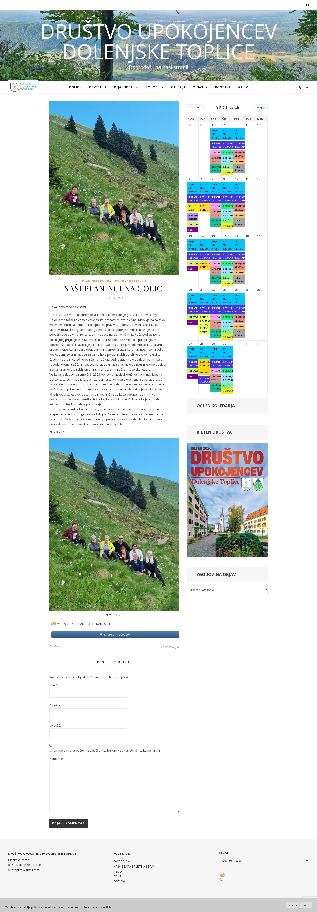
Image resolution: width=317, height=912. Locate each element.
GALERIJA (178, 87)
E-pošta (56, 705)
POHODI (152, 87)
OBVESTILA (98, 87)
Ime (53, 685)
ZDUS (117, 876)
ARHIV (243, 87)
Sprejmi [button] (292, 905)
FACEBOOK (121, 861)
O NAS (198, 87)
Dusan (58, 646)
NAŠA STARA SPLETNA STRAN (134, 866)
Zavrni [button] (306, 905)
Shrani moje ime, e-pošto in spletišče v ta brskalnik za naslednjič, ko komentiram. (104, 750)
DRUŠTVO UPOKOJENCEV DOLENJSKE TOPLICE (158, 41)
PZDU (117, 871)
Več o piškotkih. (101, 907)
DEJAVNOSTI (124, 87)
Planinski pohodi (97, 281)
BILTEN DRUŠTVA (214, 432)
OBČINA (119, 881)
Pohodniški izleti (130, 281)
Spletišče (55, 725)
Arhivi (223, 853)
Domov (75, 87)
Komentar (56, 758)
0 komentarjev (170, 646)
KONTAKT (223, 87)
